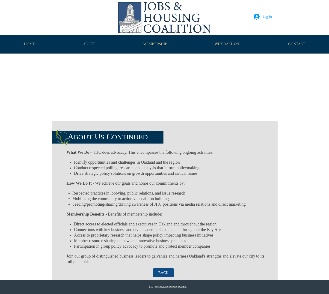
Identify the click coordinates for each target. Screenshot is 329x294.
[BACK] (163, 272)
